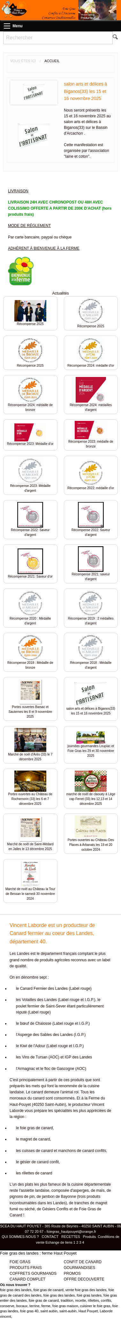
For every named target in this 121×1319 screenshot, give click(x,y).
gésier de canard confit (39, 1162)
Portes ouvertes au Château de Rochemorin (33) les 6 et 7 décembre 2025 (30, 799)
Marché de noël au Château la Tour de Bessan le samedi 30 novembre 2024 (30, 893)
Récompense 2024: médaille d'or (90, 365)
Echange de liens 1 (60, 1242)
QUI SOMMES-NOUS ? (21, 1237)
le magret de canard (33, 1139)
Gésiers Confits (55, 1209)
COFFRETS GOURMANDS (33, 1273)
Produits (89, 1237)
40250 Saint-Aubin (49, 1104)
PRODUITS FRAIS (26, 1267)
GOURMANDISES (79, 1267)
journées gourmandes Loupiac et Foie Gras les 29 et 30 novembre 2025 (90, 750)
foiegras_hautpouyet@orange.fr (71, 1231)
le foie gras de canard (34, 1128)
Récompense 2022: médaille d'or (90, 488)
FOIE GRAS (20, 1262)
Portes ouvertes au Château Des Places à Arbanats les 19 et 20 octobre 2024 (91, 844)
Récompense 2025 (30, 324)
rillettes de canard (37, 1173)
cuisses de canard (37, 1150)
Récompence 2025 (30, 365)
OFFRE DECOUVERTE (84, 1279)
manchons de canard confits (82, 1150)
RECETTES (70, 1237)
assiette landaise (35, 1190)
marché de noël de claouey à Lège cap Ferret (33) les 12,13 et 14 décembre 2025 (90, 799)
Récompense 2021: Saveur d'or (30, 576)
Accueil (52, 61)
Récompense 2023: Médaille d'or (30, 444)
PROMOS (72, 1273)
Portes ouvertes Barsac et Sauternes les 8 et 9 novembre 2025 (30, 711)
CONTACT (50, 1237)
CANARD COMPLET (27, 1279)
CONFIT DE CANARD (83, 1262)
